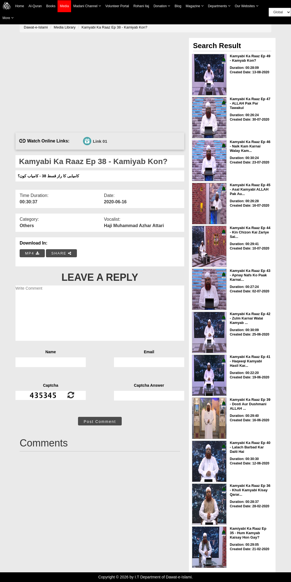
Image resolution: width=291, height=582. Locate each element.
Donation (162, 6)
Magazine (194, 6)
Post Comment (100, 421)
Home (19, 6)
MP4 (32, 253)
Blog (178, 6)
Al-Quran (35, 6)
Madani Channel (87, 6)
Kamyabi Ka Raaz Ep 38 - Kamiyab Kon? (114, 27)
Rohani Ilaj (141, 6)
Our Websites (246, 6)
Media (64, 6)
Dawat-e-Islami (36, 27)
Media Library (65, 27)
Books (50, 6)
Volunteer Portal (117, 6)
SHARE (61, 253)
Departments (219, 6)
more (8, 18)
